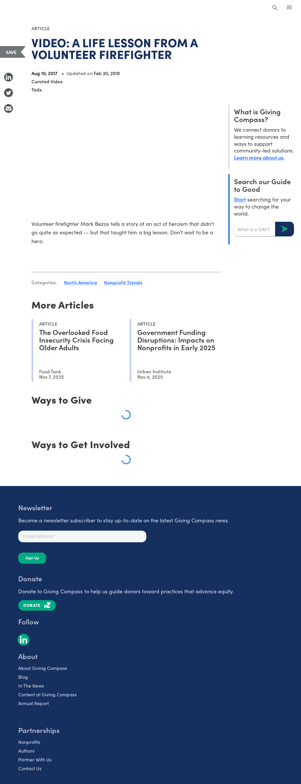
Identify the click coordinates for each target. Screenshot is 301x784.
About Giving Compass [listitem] (42, 668)
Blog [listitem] (23, 676)
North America (80, 282)
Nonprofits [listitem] (29, 742)
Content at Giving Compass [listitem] (47, 694)
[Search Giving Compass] (275, 8)
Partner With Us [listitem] (34, 759)
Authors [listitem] (26, 750)
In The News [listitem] (31, 685)
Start (240, 199)
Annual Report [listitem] (33, 703)
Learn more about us (258, 157)
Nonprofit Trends (123, 282)
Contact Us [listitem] (29, 768)
